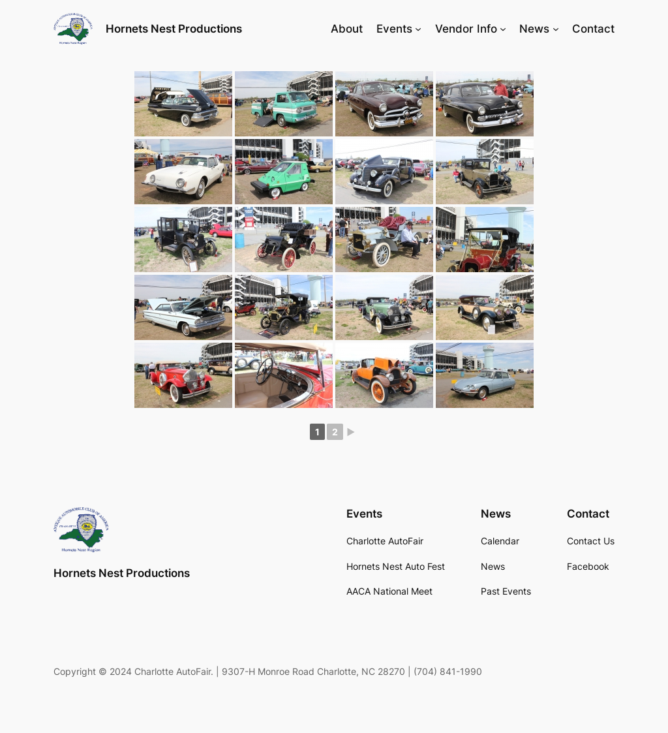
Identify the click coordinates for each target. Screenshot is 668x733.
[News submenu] (556, 28)
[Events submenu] (418, 28)
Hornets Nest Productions (174, 28)
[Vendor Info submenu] (503, 28)
